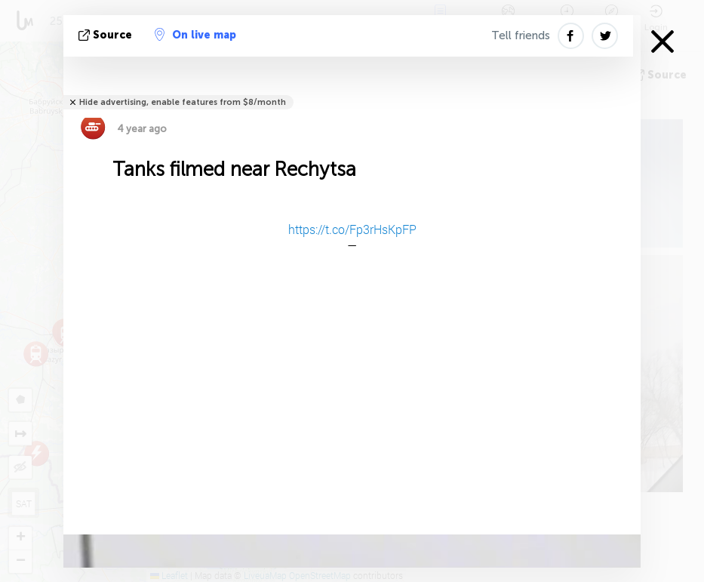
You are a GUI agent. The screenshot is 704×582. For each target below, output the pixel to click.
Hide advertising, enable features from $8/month (182, 102)
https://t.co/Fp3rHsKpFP (352, 229)
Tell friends (520, 35)
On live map (195, 35)
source (106, 35)
